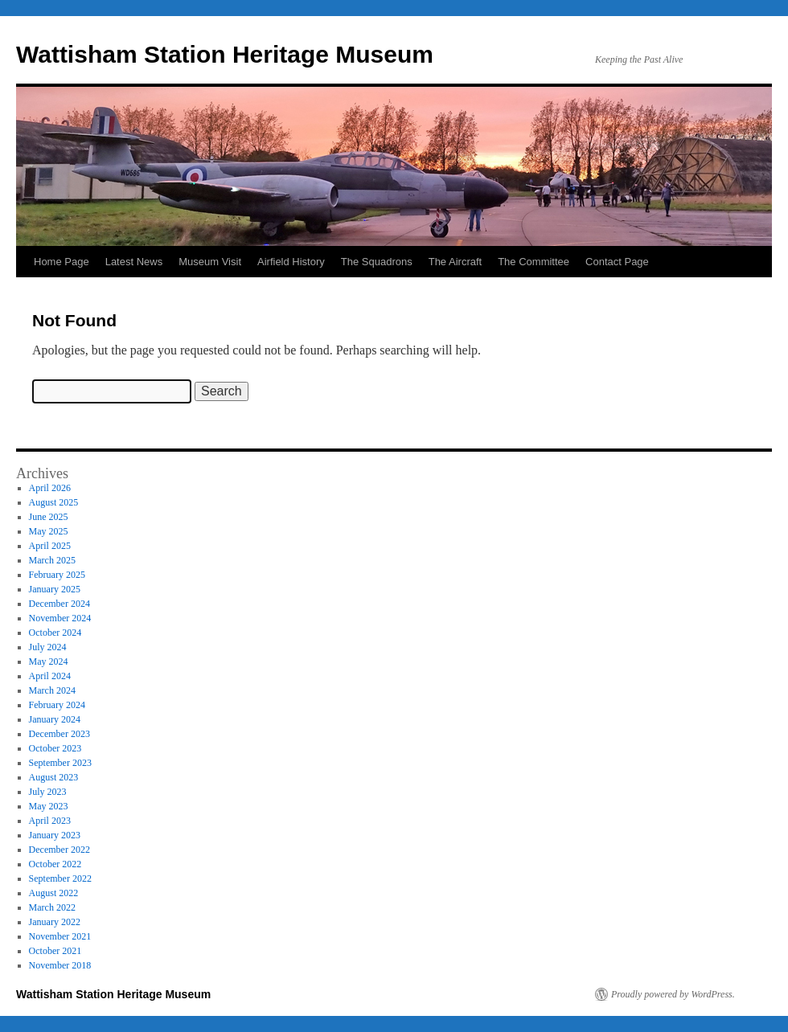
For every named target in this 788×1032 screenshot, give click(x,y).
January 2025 (54, 589)
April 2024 (50, 676)
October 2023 (55, 748)
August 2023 (54, 777)
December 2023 (59, 733)
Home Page (61, 262)
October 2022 (55, 864)
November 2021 (60, 936)
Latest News (134, 262)
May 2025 (48, 531)
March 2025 (52, 560)
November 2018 (60, 965)
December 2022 (59, 849)
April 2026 (50, 487)
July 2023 (48, 791)
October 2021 (55, 950)
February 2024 (57, 705)
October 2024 (55, 632)
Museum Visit (210, 262)
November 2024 (60, 618)
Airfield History (291, 262)
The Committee (533, 262)
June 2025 (48, 516)
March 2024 (52, 690)
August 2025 (54, 502)
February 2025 (57, 574)
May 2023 (48, 806)
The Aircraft (455, 262)
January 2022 (54, 922)
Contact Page (617, 262)
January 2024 (54, 719)
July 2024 (48, 647)
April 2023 (50, 820)
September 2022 (60, 878)
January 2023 (54, 835)
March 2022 (52, 907)
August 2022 (54, 893)
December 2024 (59, 603)
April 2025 (50, 545)
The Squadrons (376, 262)
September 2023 (60, 762)
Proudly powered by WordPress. (673, 994)
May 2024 (48, 661)
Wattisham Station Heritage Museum (224, 54)
